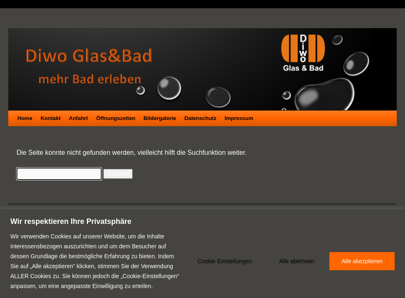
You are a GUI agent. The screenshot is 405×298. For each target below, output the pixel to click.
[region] (202, 253)
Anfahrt (78, 118)
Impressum (238, 118)
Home (24, 118)
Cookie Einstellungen (225, 261)
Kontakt (50, 118)
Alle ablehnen (296, 261)
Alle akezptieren (362, 261)
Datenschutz (200, 118)
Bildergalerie (159, 118)
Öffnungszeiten (116, 118)
